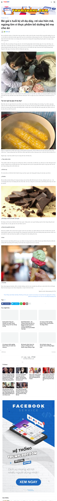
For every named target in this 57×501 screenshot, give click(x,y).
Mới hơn (4, 352)
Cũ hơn (53, 352)
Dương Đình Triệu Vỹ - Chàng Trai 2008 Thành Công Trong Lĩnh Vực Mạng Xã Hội (9, 324)
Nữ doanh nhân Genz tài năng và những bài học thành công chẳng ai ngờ (28, 346)
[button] (2, 2)
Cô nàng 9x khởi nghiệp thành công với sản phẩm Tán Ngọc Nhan (46, 323)
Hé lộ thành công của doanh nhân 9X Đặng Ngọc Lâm (47, 346)
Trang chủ (3, 17)
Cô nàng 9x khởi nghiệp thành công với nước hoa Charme (9, 346)
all (7, 17)
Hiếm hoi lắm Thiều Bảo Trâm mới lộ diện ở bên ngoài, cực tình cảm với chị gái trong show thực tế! (48, 377)
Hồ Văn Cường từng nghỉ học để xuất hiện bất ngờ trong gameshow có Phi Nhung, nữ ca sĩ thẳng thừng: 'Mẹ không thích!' (8, 377)
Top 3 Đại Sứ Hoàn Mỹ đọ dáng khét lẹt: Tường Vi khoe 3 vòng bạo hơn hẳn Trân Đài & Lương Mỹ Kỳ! (21, 392)
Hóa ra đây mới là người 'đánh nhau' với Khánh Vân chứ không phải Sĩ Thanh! (35, 376)
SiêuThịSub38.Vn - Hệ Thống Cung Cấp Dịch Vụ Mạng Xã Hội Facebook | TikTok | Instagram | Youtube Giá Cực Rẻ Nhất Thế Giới (28, 325)
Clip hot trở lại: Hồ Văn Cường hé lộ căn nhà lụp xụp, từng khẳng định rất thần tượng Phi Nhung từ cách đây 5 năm (8, 392)
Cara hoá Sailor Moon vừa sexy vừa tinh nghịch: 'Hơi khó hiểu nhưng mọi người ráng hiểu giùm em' (21, 377)
